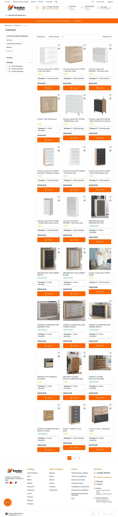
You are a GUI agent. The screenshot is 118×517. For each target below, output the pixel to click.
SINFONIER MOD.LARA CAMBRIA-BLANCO (74, 274)
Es (93, 1)
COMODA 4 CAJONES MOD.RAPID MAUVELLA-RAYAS (48, 430)
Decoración (30, 486)
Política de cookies (77, 483)
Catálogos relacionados (17, 36)
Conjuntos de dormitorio (14, 44)
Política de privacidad (78, 480)
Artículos (40, 1)
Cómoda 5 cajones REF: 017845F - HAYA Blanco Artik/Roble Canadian (48, 172)
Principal (8, 25)
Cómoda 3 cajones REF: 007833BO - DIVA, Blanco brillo (99, 70)
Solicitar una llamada (52, 9)
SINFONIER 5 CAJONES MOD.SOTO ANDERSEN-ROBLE (73, 378)
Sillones (29, 480)
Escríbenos (78, 21)
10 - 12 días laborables (15, 66)
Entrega (19, 62)
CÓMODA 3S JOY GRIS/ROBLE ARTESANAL (47, 378)
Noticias (33, 1)
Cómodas (10, 51)
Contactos (49, 1)
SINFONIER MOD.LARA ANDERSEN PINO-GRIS (96, 222)
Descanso (30, 500)
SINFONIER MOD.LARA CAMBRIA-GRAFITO (48, 274)
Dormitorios (17, 25)
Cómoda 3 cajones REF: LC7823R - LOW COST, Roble (74, 70)
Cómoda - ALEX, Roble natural (47, 119)
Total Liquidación (32, 473)
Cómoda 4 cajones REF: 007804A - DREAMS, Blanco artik (74, 120)
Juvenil (29, 493)
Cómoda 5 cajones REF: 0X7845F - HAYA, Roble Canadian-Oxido (99, 172)
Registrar (110, 1)
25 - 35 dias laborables (15, 71)
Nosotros (7, 1)
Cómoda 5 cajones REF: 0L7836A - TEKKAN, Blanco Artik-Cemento (48, 222)
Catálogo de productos (15, 15)
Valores (51, 476)
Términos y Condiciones (78, 476)
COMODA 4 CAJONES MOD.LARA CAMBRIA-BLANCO (74, 326)
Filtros (9, 58)
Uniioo (19, 515)
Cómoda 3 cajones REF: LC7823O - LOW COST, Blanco (48, 70)
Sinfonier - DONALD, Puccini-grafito (72, 430)
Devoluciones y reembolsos (79, 490)
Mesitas (9, 47)
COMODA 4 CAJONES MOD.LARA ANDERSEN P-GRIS (48, 326)
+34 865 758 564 (52, 7)
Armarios (9, 40)
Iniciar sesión (101, 1)
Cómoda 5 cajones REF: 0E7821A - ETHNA (100, 274)
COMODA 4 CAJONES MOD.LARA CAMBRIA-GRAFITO (99, 326)
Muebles (29, 483)
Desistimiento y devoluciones (80, 486)
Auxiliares (30, 497)
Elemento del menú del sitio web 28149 (79, 494)
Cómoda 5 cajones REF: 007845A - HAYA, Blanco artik (74, 172)
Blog (56, 1)
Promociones (53, 490)
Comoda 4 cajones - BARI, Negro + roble (99, 430)
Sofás (29, 476)
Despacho (30, 504)
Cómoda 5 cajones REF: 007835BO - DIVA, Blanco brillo (73, 222)
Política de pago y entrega (20, 1)
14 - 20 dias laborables (15, 69)
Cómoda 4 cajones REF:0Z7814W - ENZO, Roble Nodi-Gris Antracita (99, 120)
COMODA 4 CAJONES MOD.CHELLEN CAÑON (96, 378)
